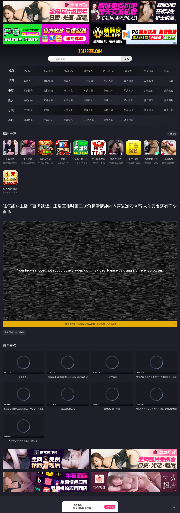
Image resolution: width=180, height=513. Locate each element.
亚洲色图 (48, 100)
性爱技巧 (168, 110)
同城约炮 (28, 120)
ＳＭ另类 (168, 80)
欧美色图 (68, 100)
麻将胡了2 (108, 70)
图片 (11, 100)
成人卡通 (68, 90)
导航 (11, 120)
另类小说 (128, 110)
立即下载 (110, 506)
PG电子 (28, 70)
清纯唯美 (128, 100)
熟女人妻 (108, 80)
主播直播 (148, 80)
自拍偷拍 (48, 80)
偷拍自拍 (48, 90)
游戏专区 (88, 70)
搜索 (126, 58)
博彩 (11, 71)
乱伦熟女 (148, 90)
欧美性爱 (88, 90)
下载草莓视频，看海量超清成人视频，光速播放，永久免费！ (119, 324)
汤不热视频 (88, 120)
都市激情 (28, 110)
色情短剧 (128, 120)
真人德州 (48, 70)
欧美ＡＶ (68, 80)
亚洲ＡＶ (28, 80)
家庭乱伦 (48, 110)
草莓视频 (68, 120)
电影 (11, 90)
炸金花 (128, 70)
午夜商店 (48, 120)
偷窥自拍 (28, 100)
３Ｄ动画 (88, 80)
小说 (11, 110)
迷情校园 (108, 110)
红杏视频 (108, 120)
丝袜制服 (128, 80)
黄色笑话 (148, 110)
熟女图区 (148, 100)
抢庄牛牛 (168, 70)
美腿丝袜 (108, 100)
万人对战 (68, 70)
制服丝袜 (108, 90)
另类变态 (168, 90)
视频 (11, 80)
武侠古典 (88, 110)
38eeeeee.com (90, 51)
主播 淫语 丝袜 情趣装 (14, 332)
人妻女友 (68, 110)
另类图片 (168, 100)
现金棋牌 (148, 70)
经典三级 (128, 90)
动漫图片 (88, 100)
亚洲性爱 (28, 90)
